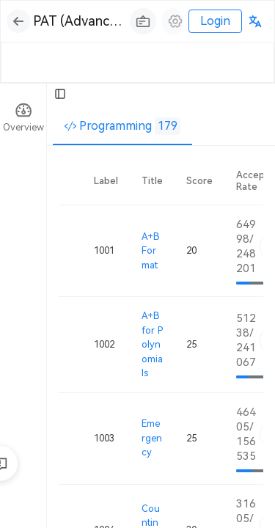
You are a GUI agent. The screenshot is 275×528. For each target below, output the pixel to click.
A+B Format (150, 251)
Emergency (152, 438)
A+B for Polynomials (152, 344)
